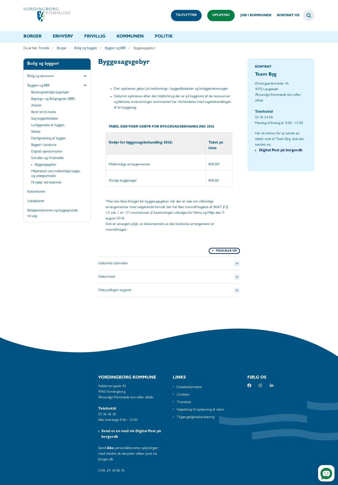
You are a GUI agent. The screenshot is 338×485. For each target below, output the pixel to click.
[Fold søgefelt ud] (309, 15)
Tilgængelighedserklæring (195, 417)
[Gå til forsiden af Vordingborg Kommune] (46, 16)
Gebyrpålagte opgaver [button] (115, 290)
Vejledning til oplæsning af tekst (200, 410)
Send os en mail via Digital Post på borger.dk (131, 434)
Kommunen (130, 37)
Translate (184, 402)
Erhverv (63, 37)
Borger (32, 37)
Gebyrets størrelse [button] (113, 263)
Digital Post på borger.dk (280, 150)
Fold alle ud (226, 251)
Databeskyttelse (189, 387)
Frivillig (94, 37)
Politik (164, 37)
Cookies (183, 395)
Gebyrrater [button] (106, 277)
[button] (84, 77)
